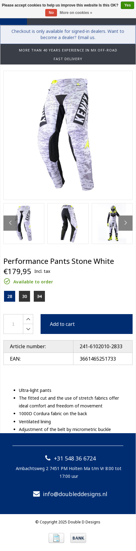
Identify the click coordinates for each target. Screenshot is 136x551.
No (51, 13)
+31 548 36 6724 (69, 458)
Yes (127, 5)
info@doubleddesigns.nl (68, 494)
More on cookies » (76, 13)
